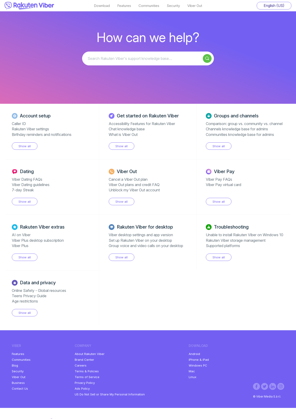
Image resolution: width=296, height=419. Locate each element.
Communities (149, 6)
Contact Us (20, 388)
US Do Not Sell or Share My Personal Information (110, 394)
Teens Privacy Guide (29, 296)
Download (102, 6)
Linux (192, 377)
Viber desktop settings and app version (141, 234)
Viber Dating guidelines (30, 184)
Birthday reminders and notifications (41, 134)
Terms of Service (87, 377)
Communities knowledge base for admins (240, 134)
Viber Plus (20, 245)
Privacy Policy (85, 383)
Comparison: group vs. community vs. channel (244, 123)
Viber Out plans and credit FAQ (134, 184)
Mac (192, 371)
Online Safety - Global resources (39, 290)
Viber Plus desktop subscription (38, 240)
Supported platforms (223, 245)
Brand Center (84, 359)
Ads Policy (82, 388)
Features (124, 6)
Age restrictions (25, 301)
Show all (24, 146)
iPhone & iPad (199, 359)
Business (18, 383)
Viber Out (194, 6)
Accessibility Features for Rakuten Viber (142, 123)
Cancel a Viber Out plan (128, 179)
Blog (15, 365)
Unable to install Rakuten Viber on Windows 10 (244, 234)
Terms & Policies (87, 371)
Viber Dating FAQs (27, 179)
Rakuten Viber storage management (235, 240)
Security (173, 6)
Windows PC (198, 365)
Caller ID (19, 123)
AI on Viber (21, 234)
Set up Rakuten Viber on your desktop (140, 240)
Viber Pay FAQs (219, 179)
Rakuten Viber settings (30, 129)
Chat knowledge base (127, 129)
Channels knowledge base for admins (237, 129)
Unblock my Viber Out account (134, 190)
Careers (80, 365)
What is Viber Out (123, 134)
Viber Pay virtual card (223, 184)
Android (194, 354)
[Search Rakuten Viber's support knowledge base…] (148, 58)
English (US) (274, 5)
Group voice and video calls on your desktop (146, 245)
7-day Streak (23, 190)
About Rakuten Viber (90, 354)
